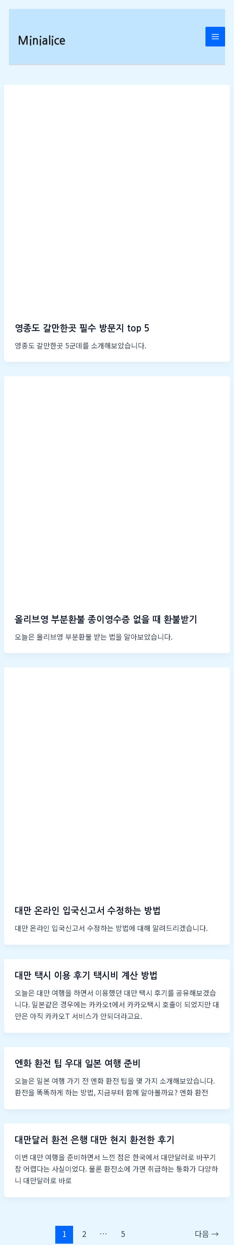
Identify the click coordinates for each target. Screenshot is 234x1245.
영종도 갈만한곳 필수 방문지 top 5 (82, 328)
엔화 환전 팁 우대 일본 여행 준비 (78, 1063)
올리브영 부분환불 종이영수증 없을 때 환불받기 (106, 619)
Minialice (42, 40)
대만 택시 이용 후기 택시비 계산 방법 (86, 975)
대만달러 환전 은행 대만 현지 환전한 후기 (95, 1140)
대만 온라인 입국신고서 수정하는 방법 (88, 910)
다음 (207, 1233)
